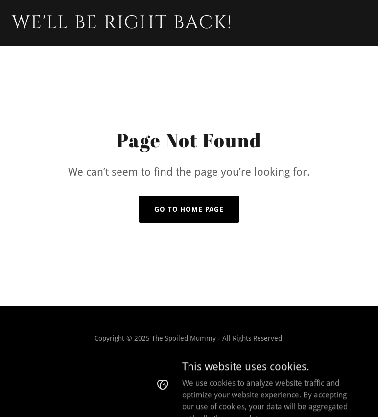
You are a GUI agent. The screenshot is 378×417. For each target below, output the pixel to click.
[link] (122, 25)
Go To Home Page (189, 209)
